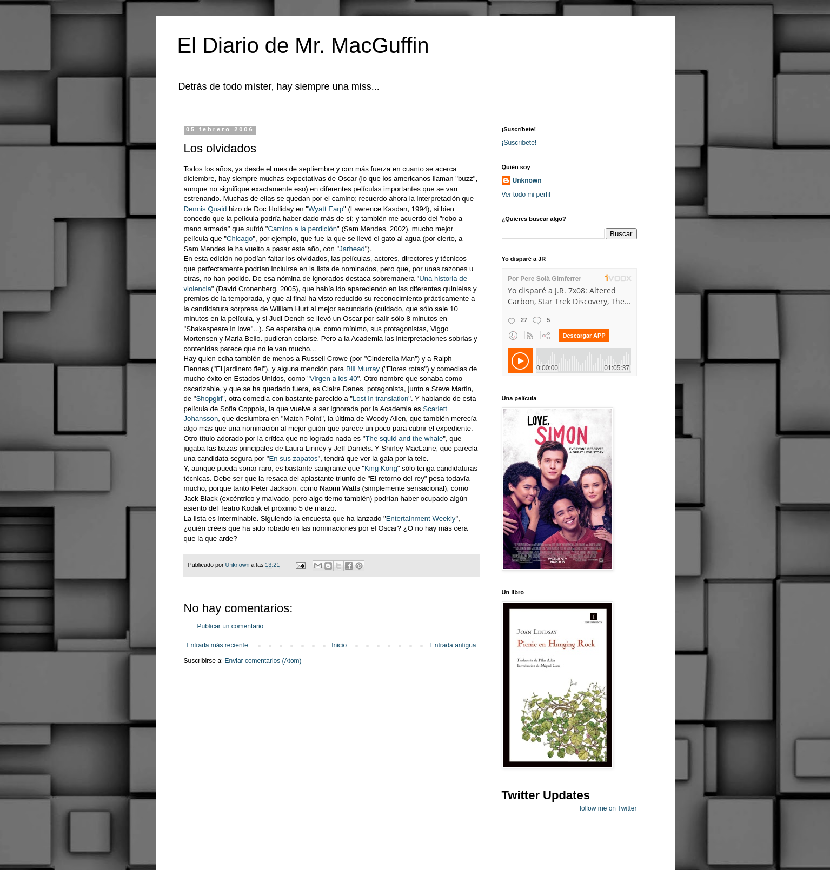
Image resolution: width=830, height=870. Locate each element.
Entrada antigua (453, 645)
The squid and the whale (404, 438)
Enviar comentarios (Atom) (263, 661)
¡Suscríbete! (519, 142)
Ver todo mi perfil (526, 194)
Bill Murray (364, 369)
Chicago (240, 239)
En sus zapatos (293, 458)
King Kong (380, 468)
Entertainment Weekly (421, 518)
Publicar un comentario (230, 626)
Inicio (339, 645)
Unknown (527, 180)
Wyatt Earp (325, 209)
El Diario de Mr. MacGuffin (303, 45)
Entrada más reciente (217, 645)
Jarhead (352, 249)
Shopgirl (209, 398)
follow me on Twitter (608, 808)
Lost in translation (380, 398)
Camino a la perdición (302, 229)
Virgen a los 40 (333, 378)
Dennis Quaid (206, 209)
